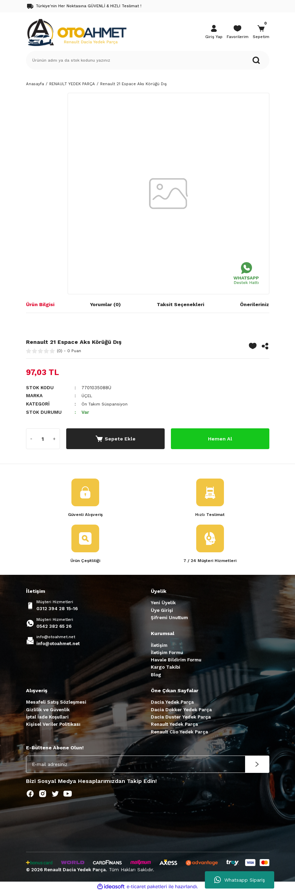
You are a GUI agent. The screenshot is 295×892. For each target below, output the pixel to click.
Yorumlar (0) (105, 304)
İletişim (159, 645)
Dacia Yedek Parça (172, 702)
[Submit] (257, 765)
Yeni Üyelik (163, 603)
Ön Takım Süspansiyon (106, 403)
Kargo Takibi (165, 667)
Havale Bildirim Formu (176, 660)
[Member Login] (214, 32)
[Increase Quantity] (54, 438)
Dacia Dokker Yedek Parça (181, 710)
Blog (156, 675)
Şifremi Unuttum (169, 618)
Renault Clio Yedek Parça (179, 732)
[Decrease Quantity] (31, 438)
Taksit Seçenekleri (180, 304)
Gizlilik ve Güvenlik (48, 710)
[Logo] (76, 31)
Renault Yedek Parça (174, 725)
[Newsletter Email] (147, 765)
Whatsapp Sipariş (239, 880)
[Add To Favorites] (253, 346)
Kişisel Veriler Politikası (53, 725)
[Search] (147, 60)
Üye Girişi (162, 610)
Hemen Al (220, 438)
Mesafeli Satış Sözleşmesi (56, 702)
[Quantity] (43, 438)
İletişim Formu (167, 652)
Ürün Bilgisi (40, 304)
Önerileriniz (254, 304)
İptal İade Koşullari (47, 717)
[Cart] (261, 32)
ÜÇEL (87, 395)
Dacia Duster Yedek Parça (181, 717)
